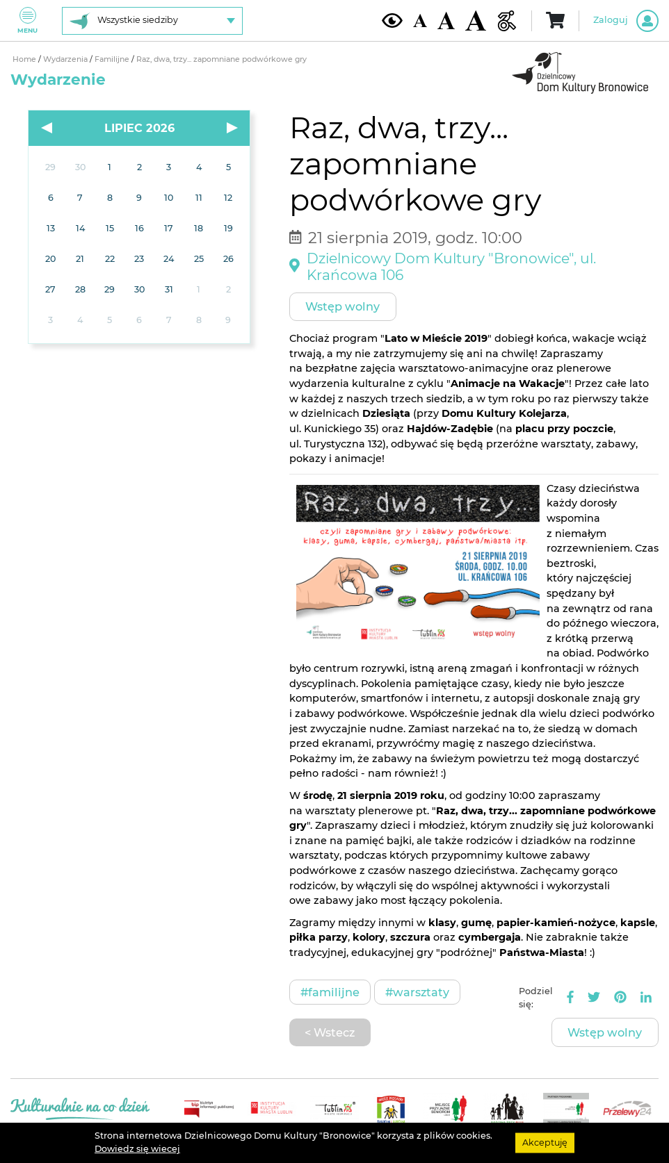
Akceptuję (544, 1142)
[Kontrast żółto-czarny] (392, 20)
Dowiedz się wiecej (137, 1149)
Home (25, 59)
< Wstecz (330, 1032)
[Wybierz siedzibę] (152, 21)
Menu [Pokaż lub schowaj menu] (27, 20)
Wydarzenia (66, 59)
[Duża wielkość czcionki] (475, 20)
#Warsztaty (417, 992)
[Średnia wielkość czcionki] (446, 20)
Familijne (113, 59)
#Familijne (330, 992)
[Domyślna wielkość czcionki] (420, 20)
